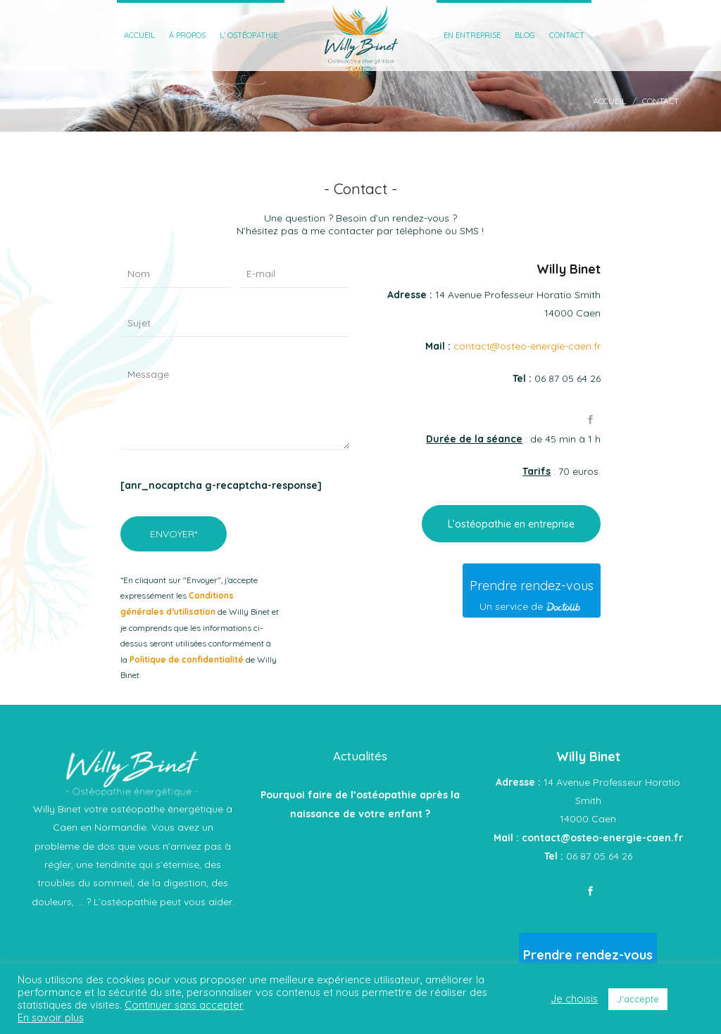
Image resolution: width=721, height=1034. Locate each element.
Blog (525, 35)
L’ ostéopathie (248, 35)
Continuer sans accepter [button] (184, 1004)
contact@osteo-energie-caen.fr (527, 346)
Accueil (139, 35)
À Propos (187, 35)
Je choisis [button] (574, 998)
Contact (566, 35)
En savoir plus (51, 1017)
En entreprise (472, 35)
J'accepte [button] (638, 998)
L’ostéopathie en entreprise (511, 524)
